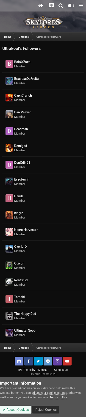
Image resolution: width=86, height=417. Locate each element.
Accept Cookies (16, 409)
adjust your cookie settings (49, 392)
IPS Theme (25, 369)
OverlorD (20, 246)
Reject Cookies (46, 409)
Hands (18, 196)
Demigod (20, 146)
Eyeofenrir (21, 179)
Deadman (21, 129)
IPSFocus (41, 369)
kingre (18, 213)
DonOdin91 (22, 162)
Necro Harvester (26, 230)
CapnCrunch (23, 95)
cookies (27, 388)
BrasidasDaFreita (26, 79)
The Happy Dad (25, 314)
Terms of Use (58, 397)
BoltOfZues (22, 62)
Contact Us (61, 369)
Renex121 (21, 280)
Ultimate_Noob (25, 330)
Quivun (19, 263)
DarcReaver (22, 112)
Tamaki (19, 297)
